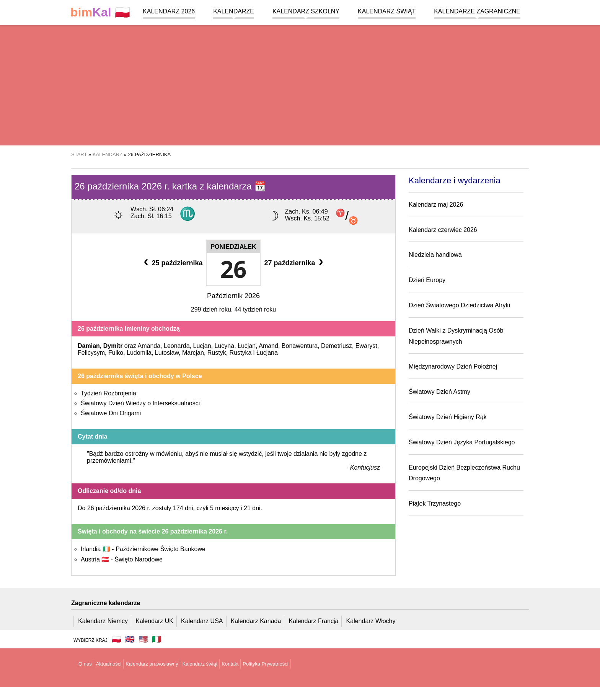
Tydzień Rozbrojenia (108, 393)
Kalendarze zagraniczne (477, 11)
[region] (300, 84)
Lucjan (202, 346)
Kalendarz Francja (314, 621)
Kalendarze (233, 11)
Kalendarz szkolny (305, 11)
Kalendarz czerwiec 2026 (443, 230)
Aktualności (108, 664)
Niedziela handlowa (435, 254)
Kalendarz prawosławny (152, 664)
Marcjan (193, 352)
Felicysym (91, 352)
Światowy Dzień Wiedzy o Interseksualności (140, 403)
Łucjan (247, 346)
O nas (85, 664)
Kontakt (230, 664)
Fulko (115, 352)
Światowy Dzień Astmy (439, 391)
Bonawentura (300, 346)
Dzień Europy (427, 280)
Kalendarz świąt (387, 11)
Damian (89, 346)
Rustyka (241, 352)
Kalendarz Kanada (256, 621)
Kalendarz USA (202, 621)
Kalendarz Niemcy (103, 621)
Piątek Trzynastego (435, 503)
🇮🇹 (156, 639)
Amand (268, 346)
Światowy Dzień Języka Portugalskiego (462, 442)
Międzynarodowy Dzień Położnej (453, 366)
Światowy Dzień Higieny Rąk (448, 417)
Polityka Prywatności (265, 664)
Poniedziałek (233, 246)
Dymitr (113, 346)
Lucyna (225, 346)
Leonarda (177, 346)
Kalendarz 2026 (169, 11)
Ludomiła (139, 352)
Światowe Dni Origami (111, 413)
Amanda (149, 346)
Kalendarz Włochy (371, 621)
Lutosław (167, 352)
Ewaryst (366, 346)
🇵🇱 (100, 12)
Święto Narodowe (138, 559)
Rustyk (216, 352)
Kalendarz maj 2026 (436, 204)
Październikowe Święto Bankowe (160, 549)
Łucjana (267, 352)
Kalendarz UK (154, 621)
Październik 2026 (233, 296)
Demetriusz (336, 346)
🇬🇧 (130, 639)
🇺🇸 (143, 639)
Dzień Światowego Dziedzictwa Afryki (459, 305)
